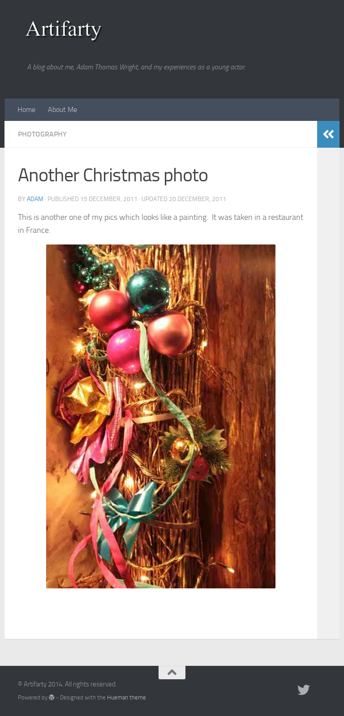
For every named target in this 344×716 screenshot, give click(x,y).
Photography (42, 134)
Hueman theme (126, 697)
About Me (62, 109)
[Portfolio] (320, 690)
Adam (35, 199)
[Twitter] (303, 690)
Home (26, 109)
